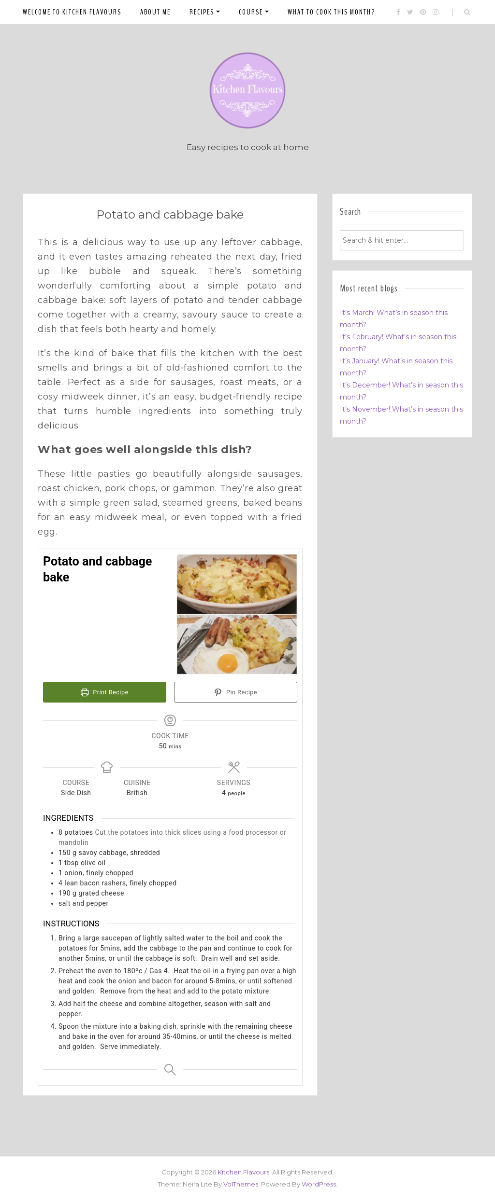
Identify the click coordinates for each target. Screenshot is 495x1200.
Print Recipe (104, 692)
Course (251, 12)
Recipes (201, 12)
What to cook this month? (331, 12)
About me (155, 12)
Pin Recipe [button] (235, 692)
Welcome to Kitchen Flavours (72, 12)
